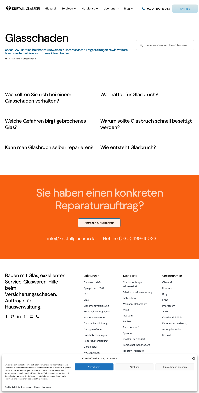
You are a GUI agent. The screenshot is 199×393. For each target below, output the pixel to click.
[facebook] (6, 316)
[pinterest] (25, 316)
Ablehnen (134, 367)
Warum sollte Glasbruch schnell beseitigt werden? (146, 124)
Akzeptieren (94, 367)
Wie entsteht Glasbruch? (128, 147)
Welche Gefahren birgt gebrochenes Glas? (45, 124)
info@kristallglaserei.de (70, 238)
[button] (192, 358)
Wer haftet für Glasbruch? (129, 94)
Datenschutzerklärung (31, 387)
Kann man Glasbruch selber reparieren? (49, 147)
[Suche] (141, 45)
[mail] (31, 316)
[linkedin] (19, 316)
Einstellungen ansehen (175, 367)
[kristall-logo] (23, 6)
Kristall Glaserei (12, 58)
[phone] (37, 316)
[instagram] (12, 316)
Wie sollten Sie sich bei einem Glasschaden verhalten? (38, 97)
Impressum (47, 387)
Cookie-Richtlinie (12, 387)
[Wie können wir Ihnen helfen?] (165, 45)
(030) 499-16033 (136, 238)
